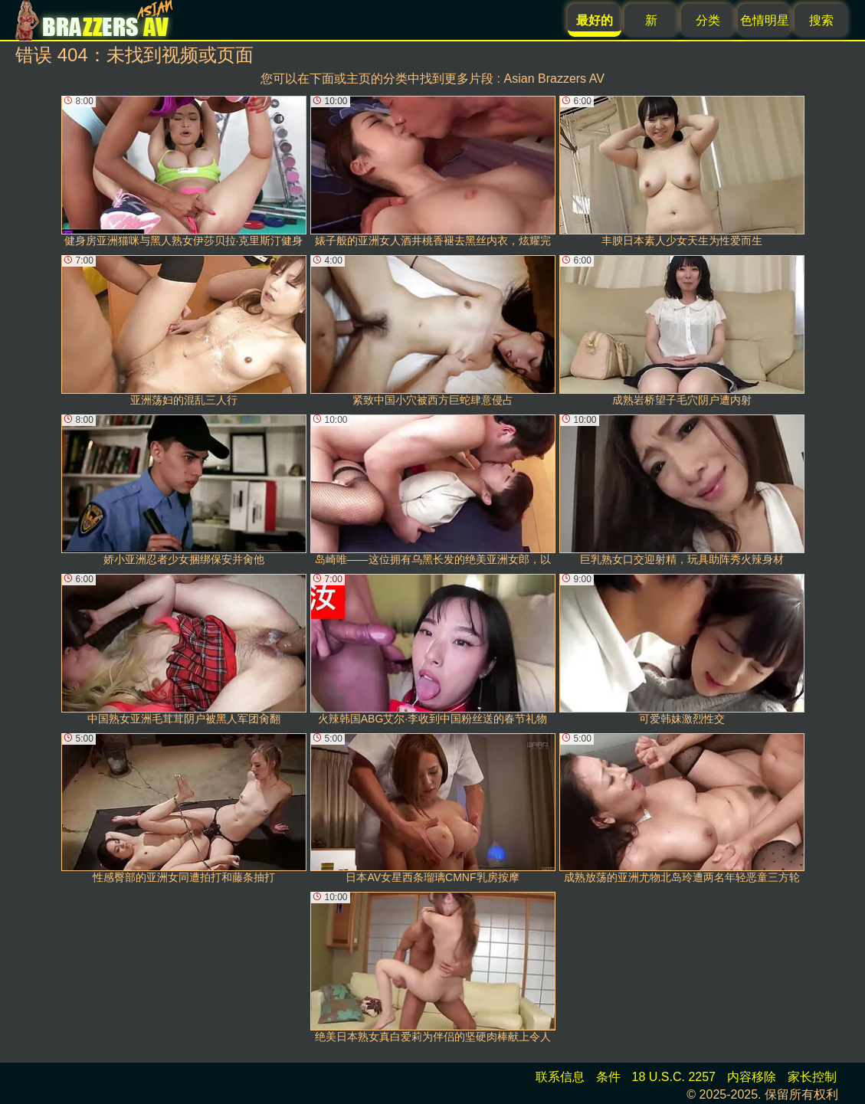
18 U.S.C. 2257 (674, 1076)
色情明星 (764, 20)
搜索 (821, 20)
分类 (708, 20)
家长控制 (812, 1076)
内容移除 (751, 1076)
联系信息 (560, 1076)
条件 (608, 1076)
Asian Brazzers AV (554, 78)
